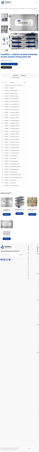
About (28, 248)
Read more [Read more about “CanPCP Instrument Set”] (32, 214)
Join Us (28, 267)
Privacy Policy (5, 449)
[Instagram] (9, 260)
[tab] (15, 75)
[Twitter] (4, 260)
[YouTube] (7, 260)
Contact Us (37, 248)
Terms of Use (13, 449)
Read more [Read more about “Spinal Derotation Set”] (19, 213)
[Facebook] (2, 260)
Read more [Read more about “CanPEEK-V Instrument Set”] (6, 214)
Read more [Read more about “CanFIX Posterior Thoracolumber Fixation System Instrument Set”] (6, 238)
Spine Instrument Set (8, 60)
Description (15, 75)
